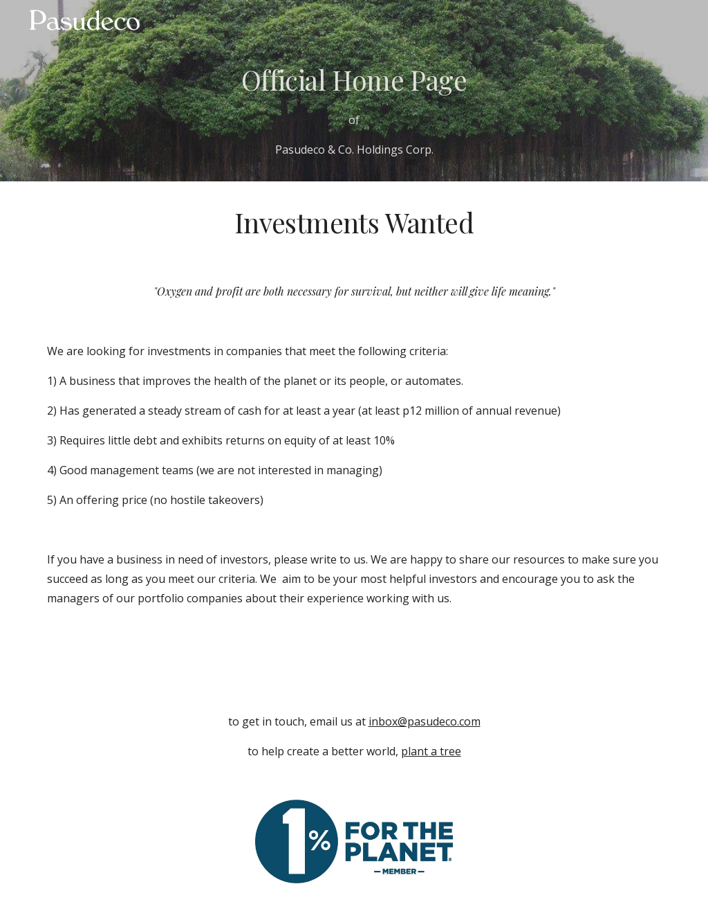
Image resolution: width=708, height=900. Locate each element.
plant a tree (431, 751)
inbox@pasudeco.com (425, 721)
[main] (354, 110)
